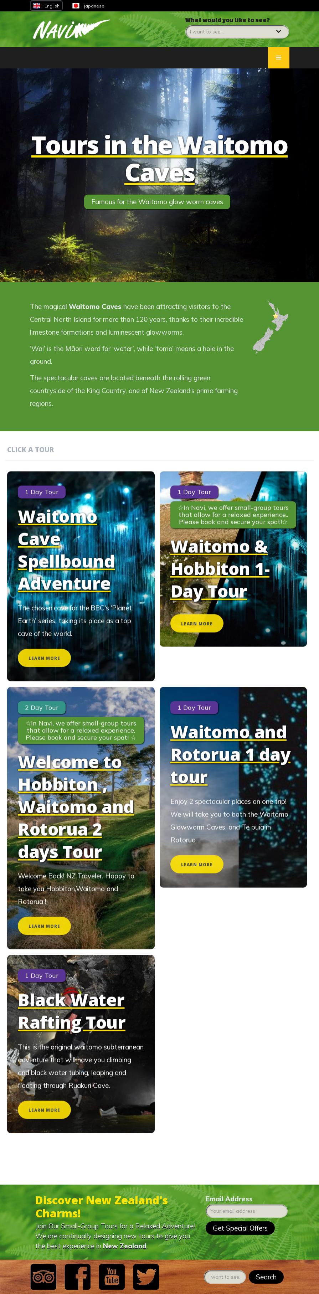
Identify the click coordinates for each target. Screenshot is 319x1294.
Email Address (229, 1198)
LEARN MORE (44, 672)
